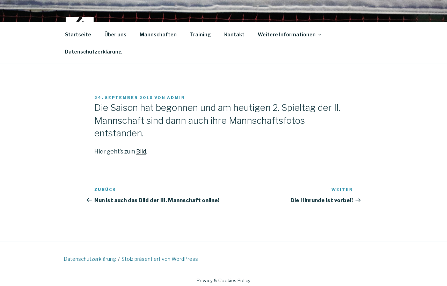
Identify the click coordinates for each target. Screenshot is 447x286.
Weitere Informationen (290, 34)
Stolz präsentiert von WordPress (160, 259)
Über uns (115, 34)
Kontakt (234, 34)
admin (176, 97)
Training (200, 34)
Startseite (78, 34)
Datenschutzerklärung (93, 52)
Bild (141, 151)
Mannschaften (158, 34)
